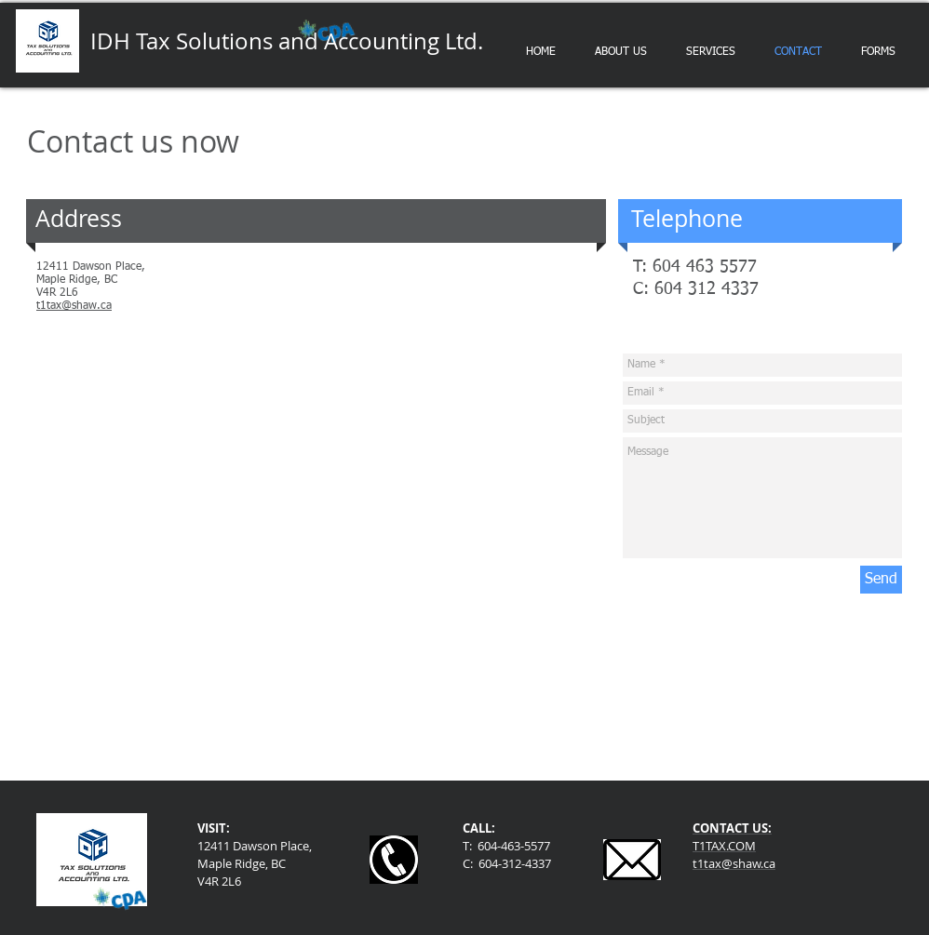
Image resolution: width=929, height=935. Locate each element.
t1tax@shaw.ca (74, 306)
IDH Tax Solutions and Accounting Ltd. (286, 41)
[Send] (881, 580)
